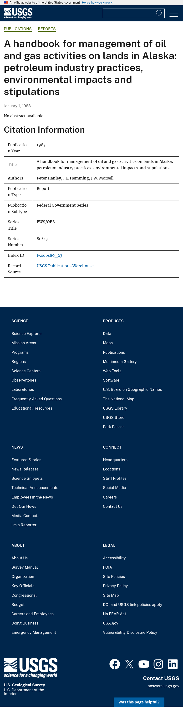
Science (19, 321)
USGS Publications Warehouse (65, 266)
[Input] (134, 13)
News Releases (25, 469)
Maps (108, 343)
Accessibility (114, 558)
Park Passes (113, 427)
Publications (18, 29)
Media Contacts (25, 515)
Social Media (114, 487)
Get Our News (23, 506)
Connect (112, 447)
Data (107, 333)
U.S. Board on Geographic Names (132, 389)
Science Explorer (26, 333)
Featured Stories (26, 460)
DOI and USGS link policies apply (132, 604)
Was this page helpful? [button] (139, 702)
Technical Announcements (34, 487)
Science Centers (26, 371)
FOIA (107, 567)
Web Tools (112, 371)
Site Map (111, 595)
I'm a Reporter (23, 525)
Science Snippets (27, 478)
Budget (18, 604)
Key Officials (22, 586)
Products (113, 321)
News (17, 447)
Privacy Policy (115, 586)
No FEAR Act (114, 614)
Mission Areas (23, 343)
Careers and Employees (32, 614)
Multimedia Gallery (120, 361)
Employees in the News (32, 497)
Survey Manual (24, 567)
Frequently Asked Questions (36, 399)
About (18, 545)
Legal (109, 545)
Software (111, 380)
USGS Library (115, 408)
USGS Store (113, 417)
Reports (47, 29)
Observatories (23, 380)
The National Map (118, 399)
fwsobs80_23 (49, 255)
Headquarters (115, 460)
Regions (18, 361)
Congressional (24, 595)
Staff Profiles (115, 478)
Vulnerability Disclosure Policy (130, 632)
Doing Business (24, 623)
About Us (19, 558)
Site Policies (114, 576)
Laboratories (22, 389)
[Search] (160, 13)
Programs (20, 352)
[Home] (18, 17)
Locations (111, 469)
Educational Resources (31, 408)
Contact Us (112, 506)
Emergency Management (33, 632)
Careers (110, 497)
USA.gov (110, 623)
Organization (22, 576)
